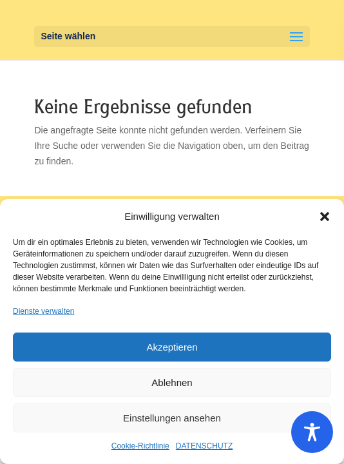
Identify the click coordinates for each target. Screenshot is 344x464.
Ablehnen (171, 382)
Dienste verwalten (43, 311)
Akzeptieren (171, 347)
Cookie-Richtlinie (140, 445)
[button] (324, 216)
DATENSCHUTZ (204, 445)
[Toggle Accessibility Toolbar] (312, 432)
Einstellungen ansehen (172, 417)
